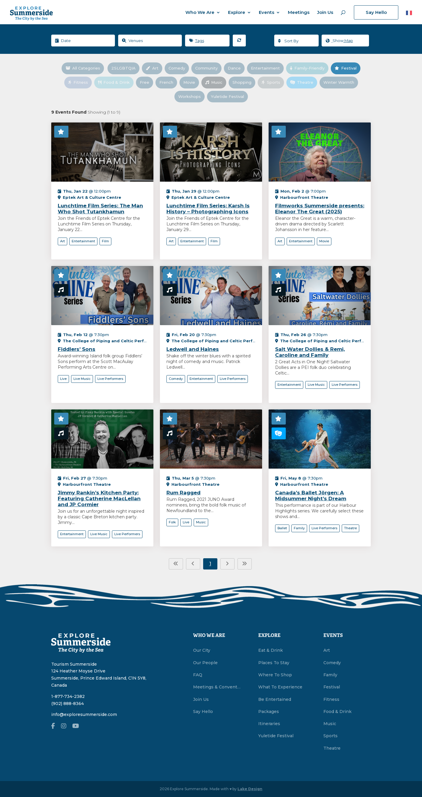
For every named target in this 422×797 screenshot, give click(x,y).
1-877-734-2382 (68, 696)
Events (266, 12)
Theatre (303, 82)
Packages (268, 711)
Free (146, 82)
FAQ (197, 674)
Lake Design (250, 789)
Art (154, 68)
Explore (236, 12)
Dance (236, 68)
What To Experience (280, 687)
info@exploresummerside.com (84, 714)
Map (339, 40)
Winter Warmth (340, 82)
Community (208, 68)
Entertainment (267, 68)
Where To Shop (275, 674)
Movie (191, 82)
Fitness (80, 82)
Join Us (325, 12)
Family (330, 674)
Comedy (179, 68)
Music (215, 82)
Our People (205, 662)
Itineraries (269, 723)
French (168, 82)
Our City (201, 650)
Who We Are (199, 12)
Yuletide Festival (229, 96)
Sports (272, 82)
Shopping (243, 82)
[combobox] (296, 40)
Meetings (298, 12)
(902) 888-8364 (67, 703)
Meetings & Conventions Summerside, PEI (217, 687)
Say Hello (376, 12)
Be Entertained (274, 699)
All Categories (84, 68)
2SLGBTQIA (125, 68)
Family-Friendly (309, 68)
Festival (347, 68)
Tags (196, 40)
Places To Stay (273, 662)
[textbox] (296, 41)
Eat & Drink (270, 650)
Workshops (191, 96)
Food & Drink (116, 82)
